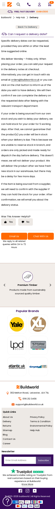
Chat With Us (40, 236)
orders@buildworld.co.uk (25, 79)
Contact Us (9, 438)
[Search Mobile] (18, 4)
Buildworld (6, 17)
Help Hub (20, 17)
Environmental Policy (41, 425)
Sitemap (7, 430)
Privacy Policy (37, 417)
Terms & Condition (40, 421)
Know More (27, 484)
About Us (8, 417)
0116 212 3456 (27, 398)
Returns (7, 425)
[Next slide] (50, 285)
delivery (34, 17)
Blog (5, 434)
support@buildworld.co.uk (28, 404)
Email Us (14, 236)
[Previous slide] (4, 285)
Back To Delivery (27, 27)
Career (6, 443)
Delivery (7, 421)
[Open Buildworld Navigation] (3, 4)
